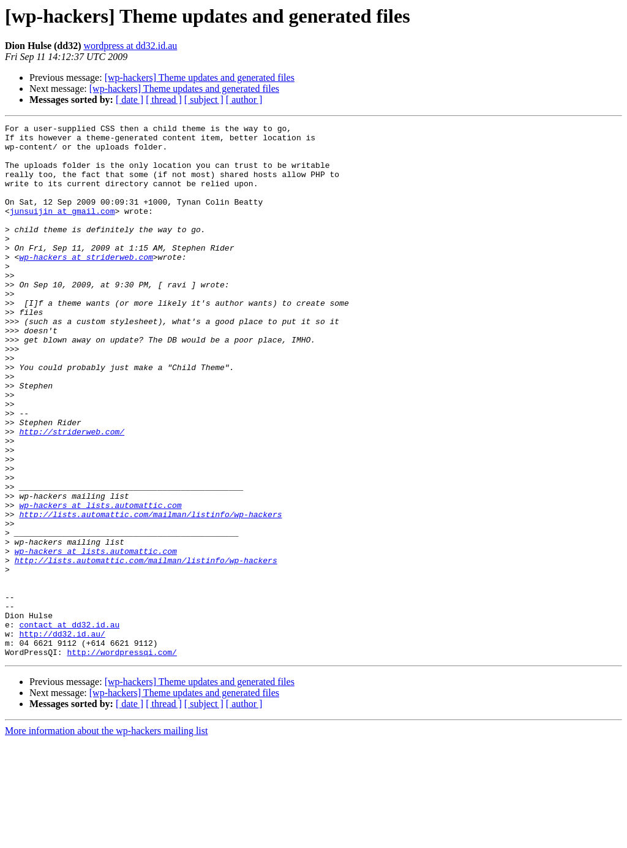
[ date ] (129, 99)
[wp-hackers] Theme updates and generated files (200, 77)
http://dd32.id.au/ (62, 736)
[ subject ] (203, 99)
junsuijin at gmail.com (62, 229)
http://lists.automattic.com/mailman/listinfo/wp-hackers (150, 593)
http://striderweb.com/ (71, 493)
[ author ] (244, 99)
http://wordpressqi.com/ (121, 758)
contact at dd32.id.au (69, 725)
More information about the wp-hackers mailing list (106, 837)
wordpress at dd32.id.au (130, 45)
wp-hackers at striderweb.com (85, 284)
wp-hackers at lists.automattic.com (100, 582)
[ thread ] (164, 99)
